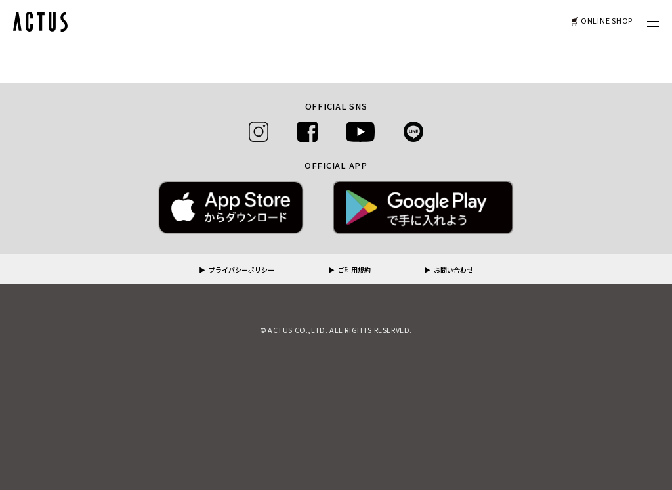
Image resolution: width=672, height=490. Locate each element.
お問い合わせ (453, 270)
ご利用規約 (354, 270)
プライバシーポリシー (241, 270)
